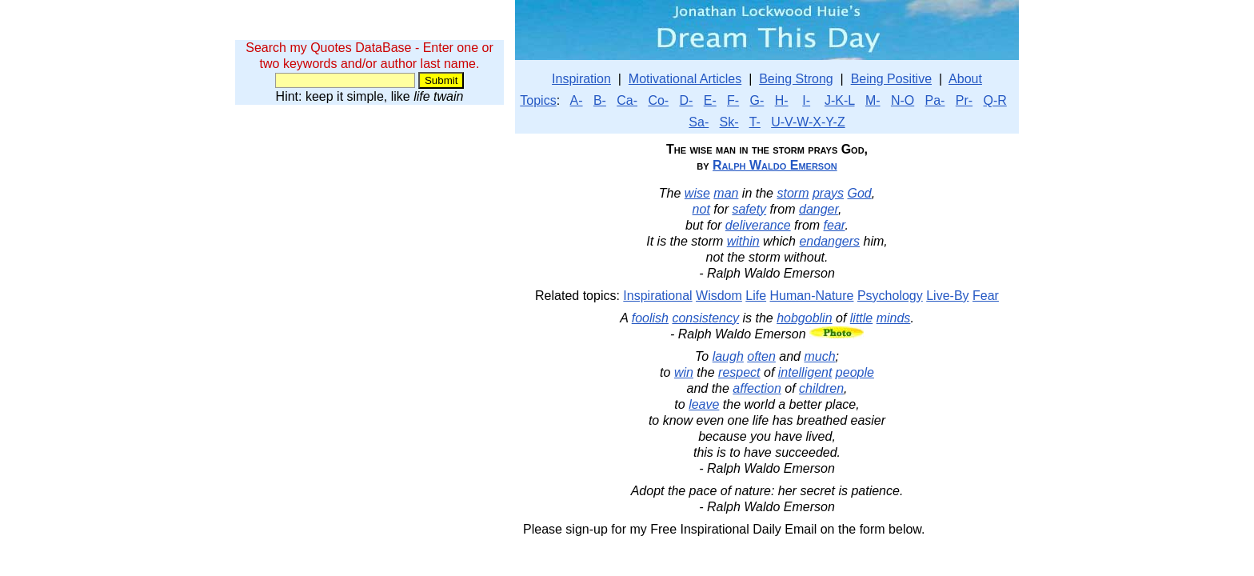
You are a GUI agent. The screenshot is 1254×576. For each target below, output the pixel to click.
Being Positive (891, 79)
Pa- (935, 100)
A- (576, 100)
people (855, 372)
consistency (705, 318)
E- (710, 100)
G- (757, 100)
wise (697, 193)
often (761, 356)
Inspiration (581, 79)
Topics (538, 100)
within (743, 241)
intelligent (805, 372)
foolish (650, 318)
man (725, 193)
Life (755, 295)
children (821, 388)
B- (599, 100)
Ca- (627, 100)
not (701, 209)
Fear (985, 295)
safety (749, 209)
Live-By (947, 295)
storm (793, 193)
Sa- (699, 122)
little (861, 318)
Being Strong (796, 79)
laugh (728, 356)
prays (828, 193)
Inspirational (657, 295)
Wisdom (719, 295)
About (965, 79)
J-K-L (840, 100)
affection (757, 388)
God (859, 193)
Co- (658, 100)
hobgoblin (804, 318)
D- (686, 100)
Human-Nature (812, 295)
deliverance (758, 225)
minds (894, 318)
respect (739, 372)
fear (834, 225)
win (683, 372)
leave (704, 404)
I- (806, 100)
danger (818, 209)
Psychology (890, 295)
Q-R (994, 100)
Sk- (729, 122)
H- (782, 100)
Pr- (964, 100)
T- (755, 122)
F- (733, 100)
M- (873, 100)
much (819, 356)
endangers (829, 241)
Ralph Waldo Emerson (775, 165)
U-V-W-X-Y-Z (808, 122)
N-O (902, 100)
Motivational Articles (685, 79)
